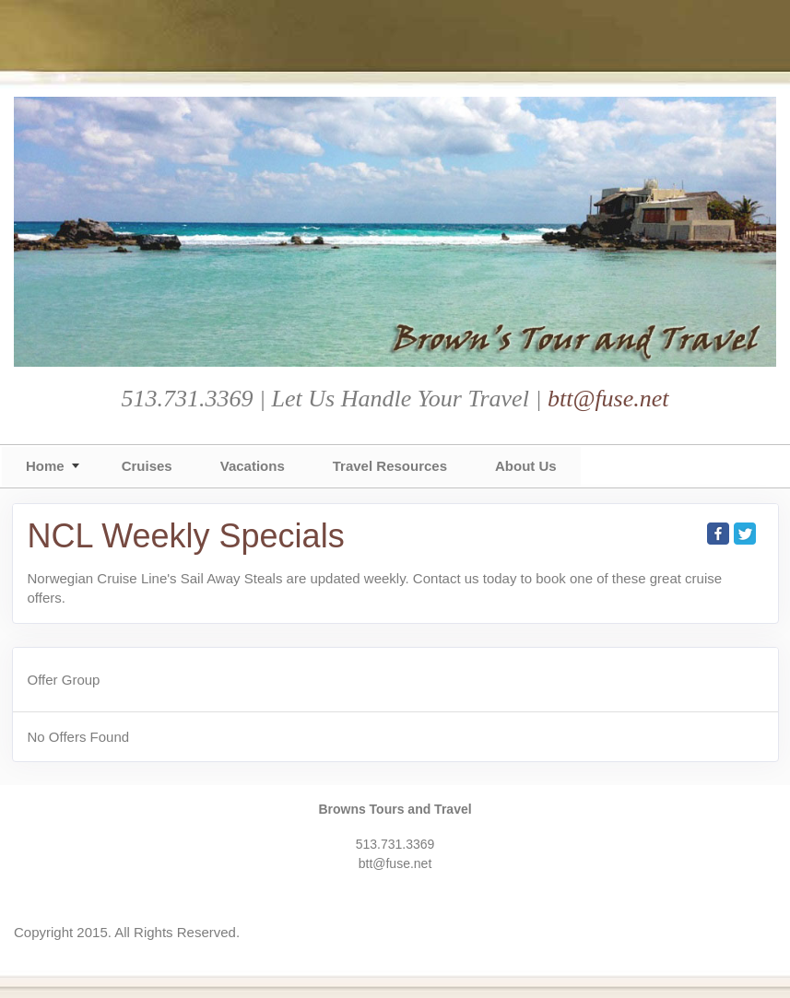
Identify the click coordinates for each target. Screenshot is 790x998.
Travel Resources (390, 466)
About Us (526, 466)
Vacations (252, 466)
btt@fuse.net (608, 398)
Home (45, 466)
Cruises (147, 466)
